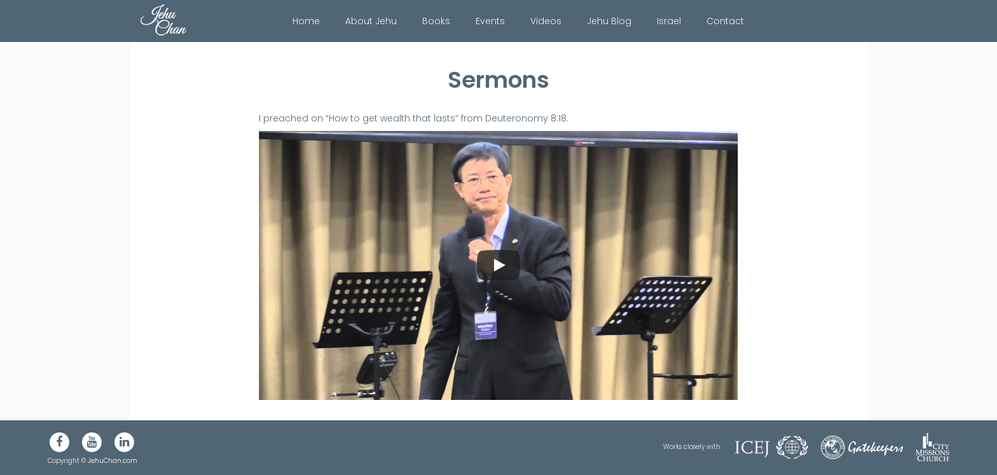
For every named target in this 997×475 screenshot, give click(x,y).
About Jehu (371, 21)
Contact (725, 21)
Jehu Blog (609, 21)
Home (306, 21)
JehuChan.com (112, 460)
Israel (669, 21)
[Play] (498, 265)
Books (436, 21)
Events (490, 21)
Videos (545, 21)
